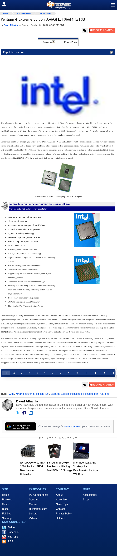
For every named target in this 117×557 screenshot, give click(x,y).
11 (85, 372)
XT (101, 393)
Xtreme (19, 393)
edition (40, 393)
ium (47, 393)
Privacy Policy (64, 513)
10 (76, 372)
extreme (30, 393)
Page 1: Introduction (59, 52)
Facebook (13, 532)
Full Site (6, 513)
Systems (34, 499)
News (5, 504)
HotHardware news (72, 426)
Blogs (5, 509)
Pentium (88, 393)
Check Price (70, 42)
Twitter (11, 527)
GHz (11, 393)
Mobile (33, 504)
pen (96, 393)
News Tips (62, 504)
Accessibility (90, 494)
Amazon (47, 42)
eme (106, 393)
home (5, 13)
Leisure (33, 513)
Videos (33, 518)
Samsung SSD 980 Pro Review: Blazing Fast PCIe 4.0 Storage (59, 466)
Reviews (7, 499)
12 (94, 372)
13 (103, 372)
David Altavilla (27, 401)
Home (5, 494)
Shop (86, 499)
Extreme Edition (60, 393)
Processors (45, 13)
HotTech (60, 518)
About (59, 494)
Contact (60, 509)
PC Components (24, 13)
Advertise (61, 499)
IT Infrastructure (38, 509)
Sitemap (7, 518)
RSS (10, 541)
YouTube (13, 536)
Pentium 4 (76, 393)
